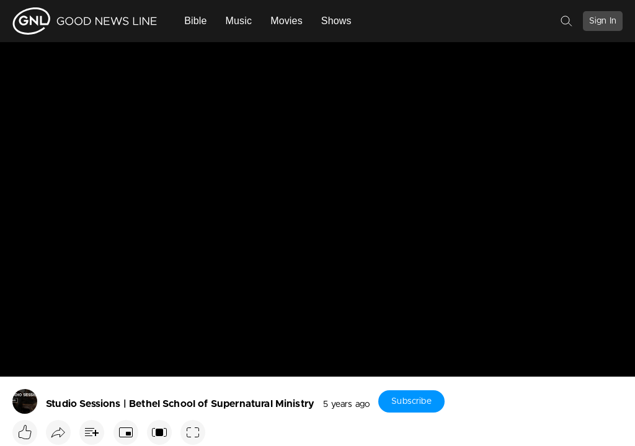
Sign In (602, 21)
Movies (286, 20)
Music (239, 20)
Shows (336, 20)
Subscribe (411, 401)
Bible (195, 20)
